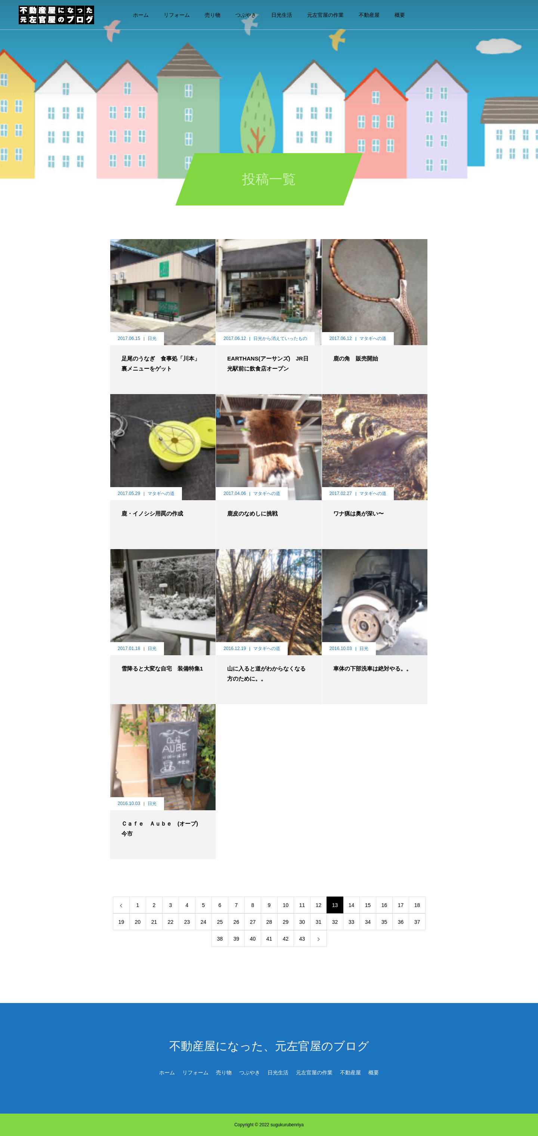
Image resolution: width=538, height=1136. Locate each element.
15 (368, 905)
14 (352, 905)
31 (319, 922)
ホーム (141, 15)
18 (417, 905)
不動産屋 (369, 15)
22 (171, 922)
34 (368, 922)
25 (220, 922)
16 (384, 905)
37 (417, 922)
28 (269, 922)
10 (286, 905)
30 (302, 922)
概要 (400, 15)
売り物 (212, 15)
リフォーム (177, 15)
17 (401, 905)
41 (269, 939)
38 (220, 939)
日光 (152, 338)
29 (286, 922)
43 (302, 939)
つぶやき (245, 15)
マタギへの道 (372, 338)
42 (286, 939)
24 (204, 922)
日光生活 (281, 15)
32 (335, 922)
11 (302, 905)
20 (138, 922)
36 (401, 922)
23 (187, 922)
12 (319, 905)
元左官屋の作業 (325, 15)
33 (352, 922)
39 (236, 939)
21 (154, 922)
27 (253, 922)
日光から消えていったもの (280, 338)
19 (121, 922)
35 (384, 922)
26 (236, 922)
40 (253, 939)
